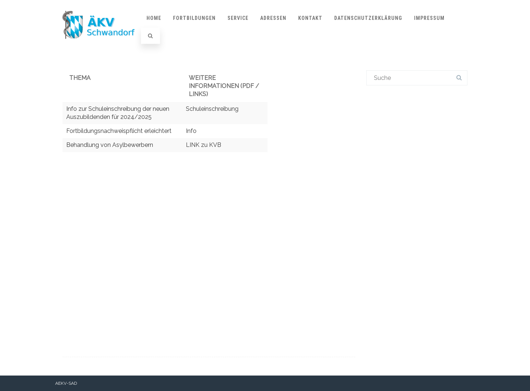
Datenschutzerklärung (368, 18)
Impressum (429, 18)
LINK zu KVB (203, 144)
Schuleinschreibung (212, 108)
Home (153, 18)
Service (237, 18)
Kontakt (310, 18)
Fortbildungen (194, 18)
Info (191, 130)
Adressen (273, 18)
